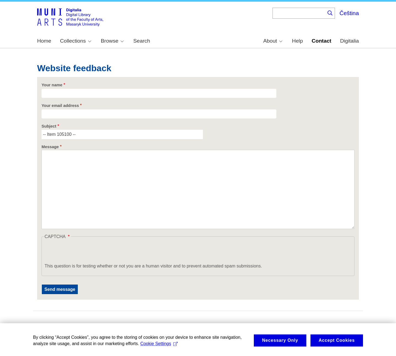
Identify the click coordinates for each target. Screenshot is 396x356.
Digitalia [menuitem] (349, 40)
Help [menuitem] (297, 40)
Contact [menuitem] (321, 40)
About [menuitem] (272, 40)
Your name (52, 85)
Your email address (60, 105)
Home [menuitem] (44, 40)
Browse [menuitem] (112, 40)
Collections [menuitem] (75, 40)
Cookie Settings (159, 348)
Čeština (349, 13)
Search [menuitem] (141, 40)
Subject (49, 126)
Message (50, 147)
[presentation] (86, 252)
